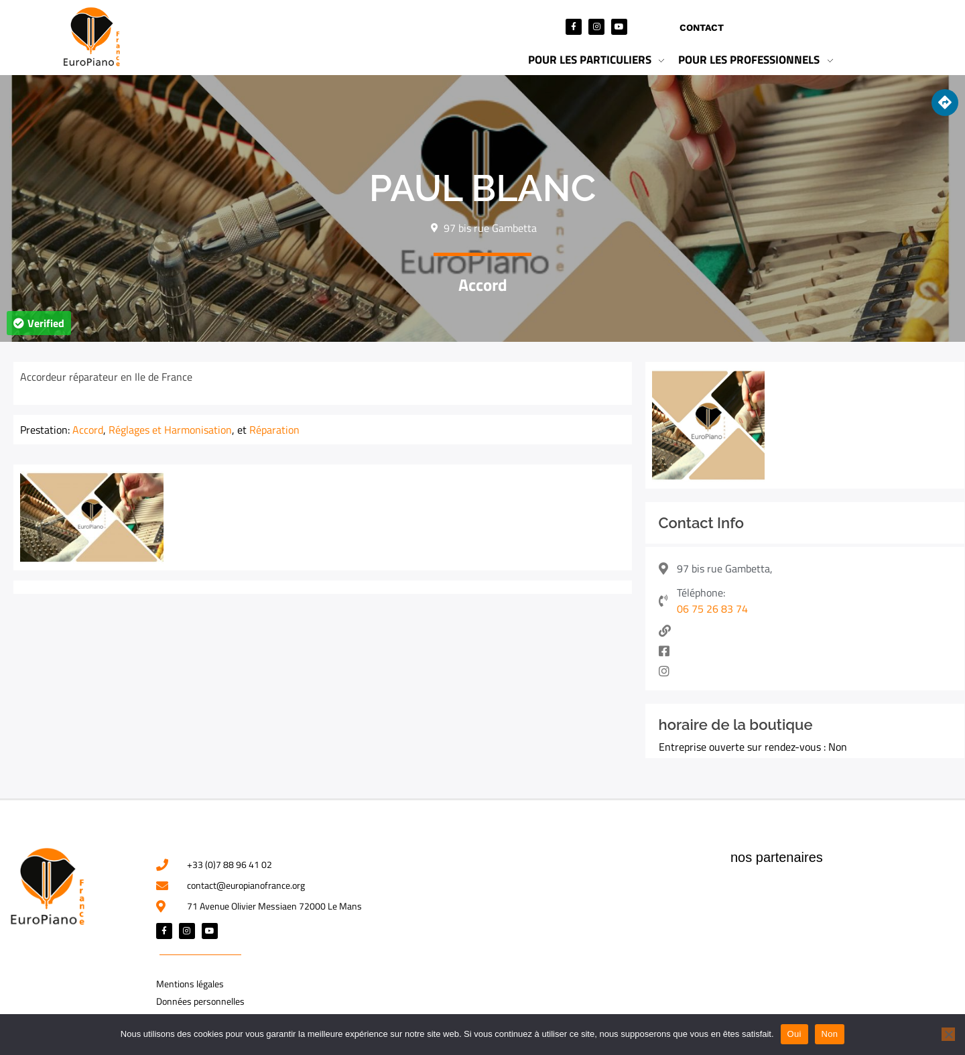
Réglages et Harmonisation (170, 430)
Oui (794, 1034)
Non (830, 1034)
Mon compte (788, 27)
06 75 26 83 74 (712, 609)
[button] (39, 323)
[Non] (948, 1034)
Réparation (274, 430)
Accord (482, 285)
